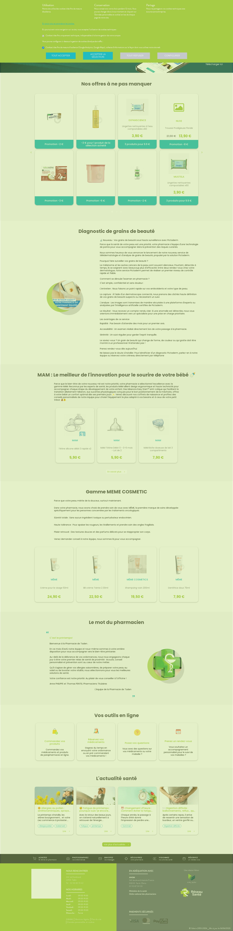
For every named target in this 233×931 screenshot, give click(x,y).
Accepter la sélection (98, 55)
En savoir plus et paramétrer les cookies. (61, 23)
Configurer (172, 55)
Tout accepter (61, 55)
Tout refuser (135, 55)
